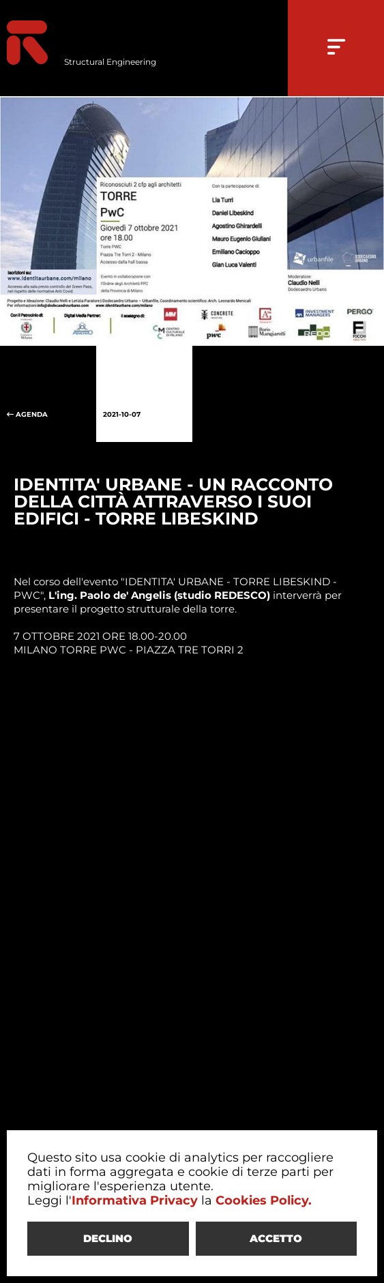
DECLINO (107, 1238)
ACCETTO (276, 1238)
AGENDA (48, 394)
